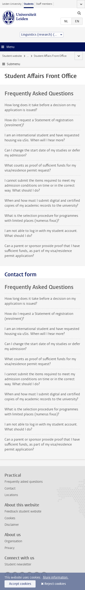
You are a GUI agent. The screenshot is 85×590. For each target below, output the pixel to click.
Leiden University (11, 4)
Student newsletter (18, 564)
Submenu (13, 64)
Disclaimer (12, 525)
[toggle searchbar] (79, 12)
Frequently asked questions (24, 482)
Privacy (10, 548)
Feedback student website (23, 511)
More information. (55, 577)
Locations (11, 495)
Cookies (10, 518)
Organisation (13, 541)
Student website (12, 56)
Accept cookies (20, 584)
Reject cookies (55, 584)
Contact (10, 488)
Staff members (44, 4)
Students (29, 4)
